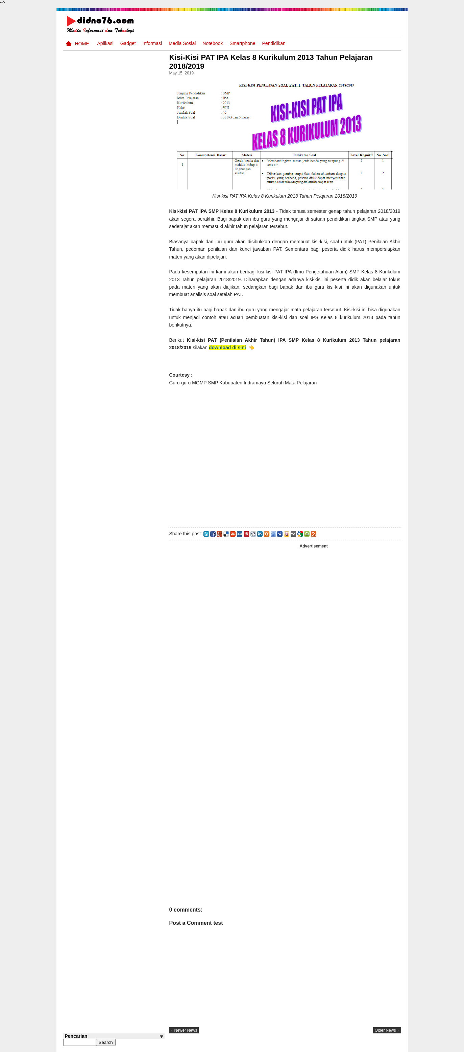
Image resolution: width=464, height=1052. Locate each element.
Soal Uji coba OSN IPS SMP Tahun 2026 (122, 318)
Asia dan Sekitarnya (118, 504)
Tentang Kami (328, 1046)
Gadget (128, 43)
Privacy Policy (360, 1046)
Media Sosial (182, 43)
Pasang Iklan (298, 1046)
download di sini (229, 347)
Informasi (152, 43)
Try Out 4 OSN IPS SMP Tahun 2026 (124, 377)
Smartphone (242, 43)
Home (82, 43)
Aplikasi (105, 43)
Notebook (212, 43)
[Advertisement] (285, 455)
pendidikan (274, 43)
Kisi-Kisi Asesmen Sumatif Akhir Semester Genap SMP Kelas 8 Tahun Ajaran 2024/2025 (127, 435)
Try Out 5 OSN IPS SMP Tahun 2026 (124, 292)
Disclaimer (388, 1046)
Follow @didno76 (81, 542)
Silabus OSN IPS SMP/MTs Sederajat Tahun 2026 (127, 406)
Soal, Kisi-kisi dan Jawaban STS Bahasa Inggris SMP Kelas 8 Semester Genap (121, 351)
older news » (387, 1030)
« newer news (186, 1030)
